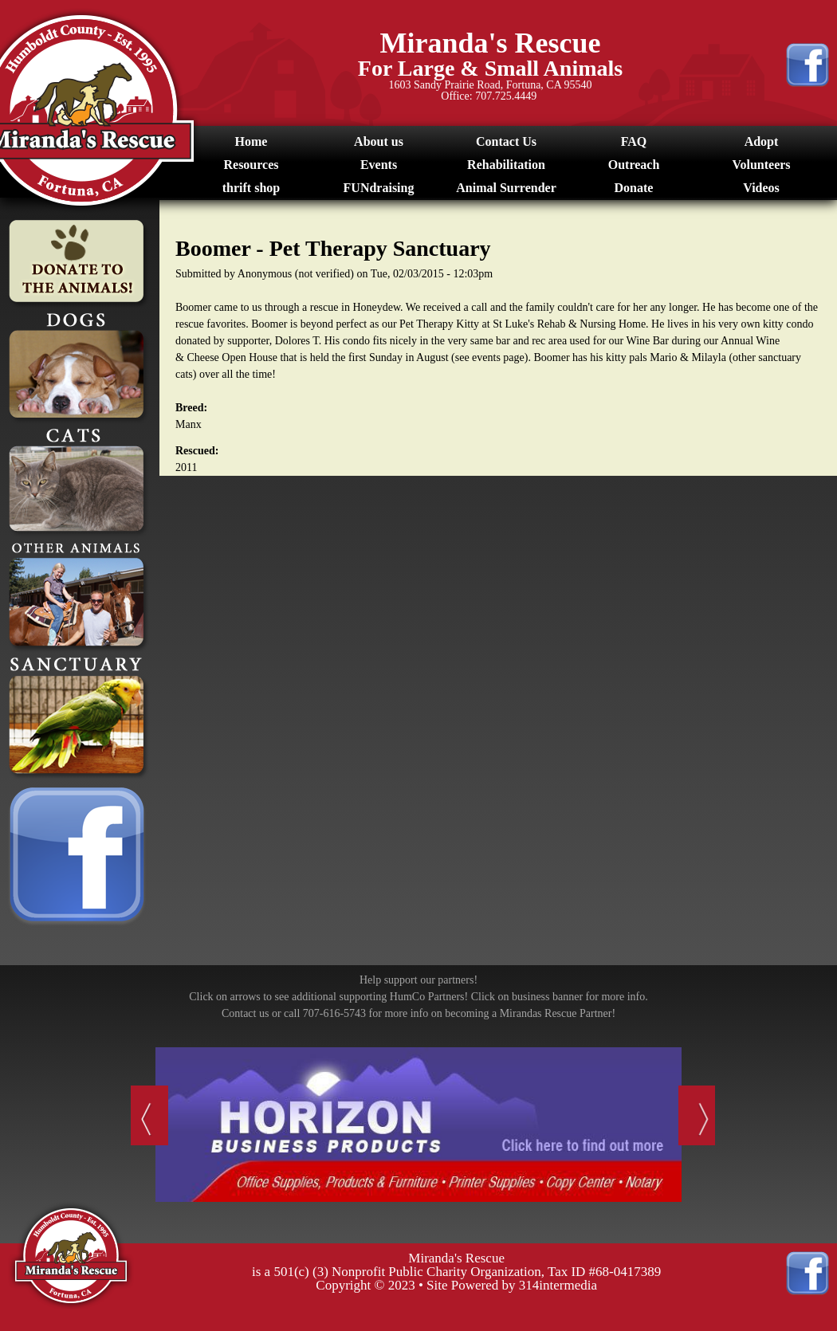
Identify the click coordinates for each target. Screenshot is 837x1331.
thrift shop (251, 187)
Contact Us (506, 141)
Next (699, 1121)
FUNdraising (379, 187)
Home (251, 141)
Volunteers (761, 164)
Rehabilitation (506, 164)
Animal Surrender (506, 187)
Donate (634, 187)
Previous (139, 1121)
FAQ (634, 141)
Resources (250, 164)
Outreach (634, 164)
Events (378, 164)
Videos (761, 187)
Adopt (762, 141)
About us (378, 141)
